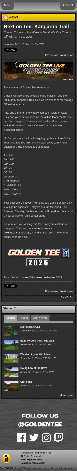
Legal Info (26, 463)
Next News (66, 55)
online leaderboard (55, 117)
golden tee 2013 (52, 277)
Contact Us (39, 463)
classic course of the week (26, 277)
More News (66, 395)
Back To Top (67, 297)
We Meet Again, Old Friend (35, 354)
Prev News (51, 55)
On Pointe (26, 381)
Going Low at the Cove (33, 368)
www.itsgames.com (31, 459)
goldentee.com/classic (17, 232)
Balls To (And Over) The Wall (37, 340)
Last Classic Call (30, 326)
